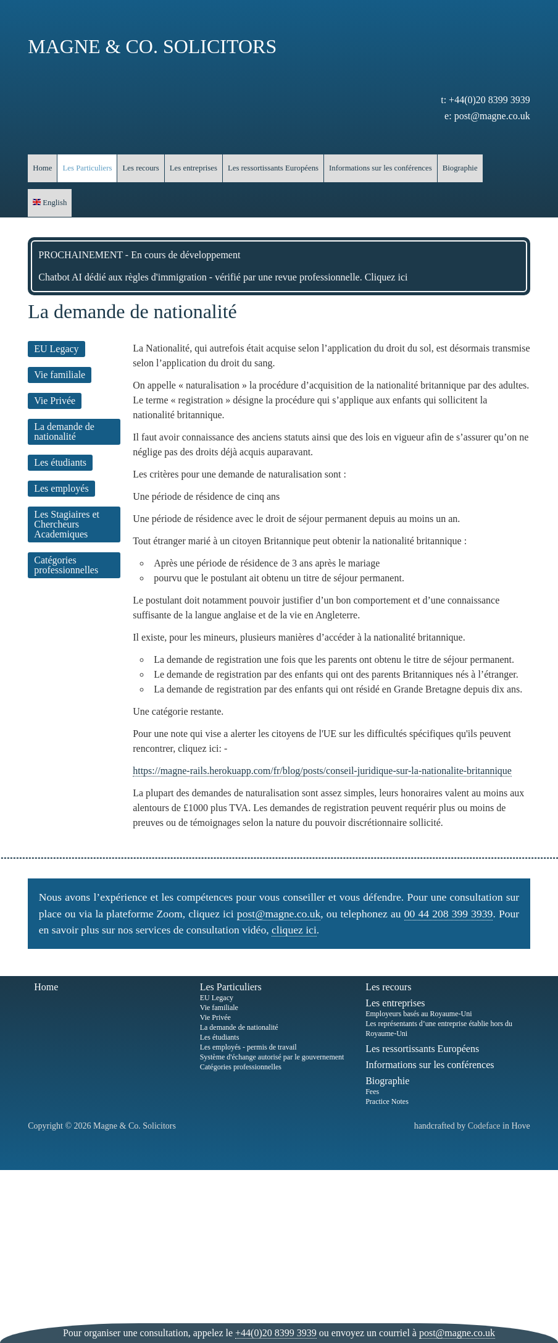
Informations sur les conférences (380, 168)
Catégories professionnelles (66, 565)
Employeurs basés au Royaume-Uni (418, 1013)
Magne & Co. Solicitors (152, 46)
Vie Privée (54, 400)
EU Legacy (56, 348)
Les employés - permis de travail (248, 1047)
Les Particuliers (87, 168)
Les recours (140, 168)
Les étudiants (60, 462)
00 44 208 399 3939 (448, 913)
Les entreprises (193, 168)
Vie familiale (59, 374)
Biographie (460, 168)
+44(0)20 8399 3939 (489, 100)
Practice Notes (387, 1101)
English (50, 202)
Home (42, 168)
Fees (372, 1091)
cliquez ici (294, 930)
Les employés (61, 488)
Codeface (484, 1125)
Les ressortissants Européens (273, 168)
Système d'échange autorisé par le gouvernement (272, 1057)
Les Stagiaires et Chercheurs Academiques (66, 524)
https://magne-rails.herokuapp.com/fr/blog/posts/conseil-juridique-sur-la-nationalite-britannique (322, 770)
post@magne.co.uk (492, 116)
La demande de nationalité (64, 431)
